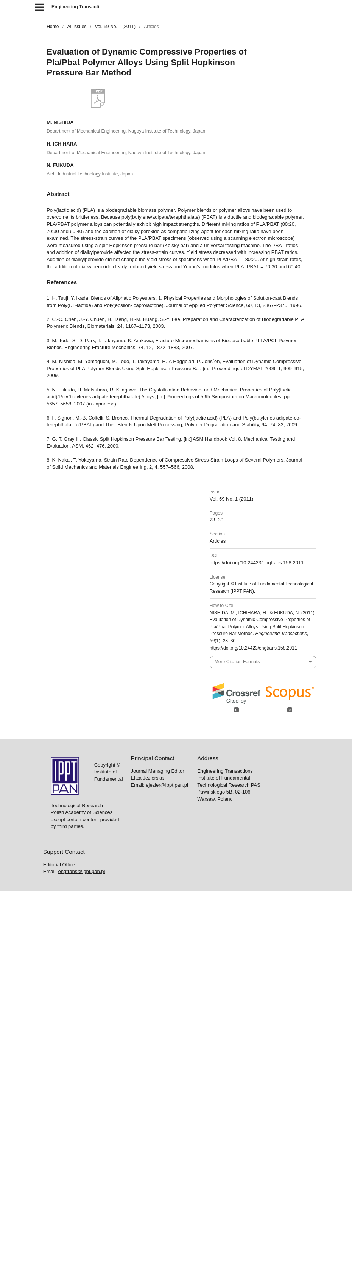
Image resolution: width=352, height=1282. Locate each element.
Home (53, 26)
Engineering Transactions (79, 6)
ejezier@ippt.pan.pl (167, 785)
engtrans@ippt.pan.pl (81, 871)
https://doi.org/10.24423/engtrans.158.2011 (257, 562)
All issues (76, 26)
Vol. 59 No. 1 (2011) (115, 26)
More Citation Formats (237, 661)
